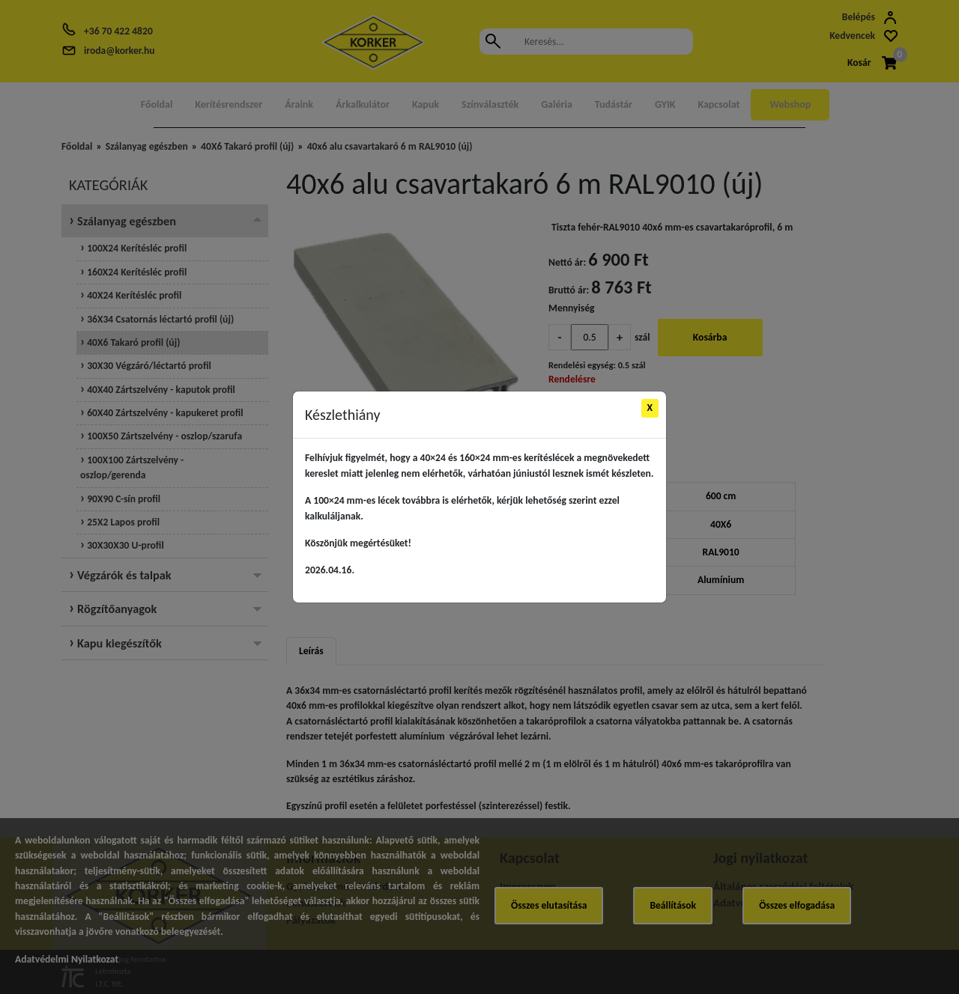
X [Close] (650, 407)
